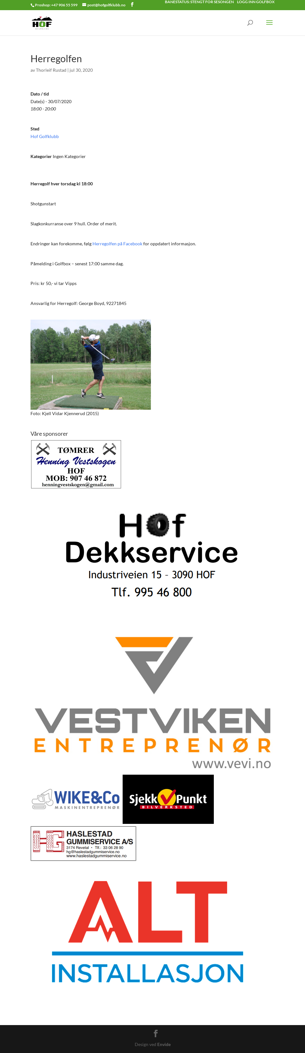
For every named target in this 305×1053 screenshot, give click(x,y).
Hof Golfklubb (44, 136)
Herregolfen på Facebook (117, 243)
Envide (164, 1044)
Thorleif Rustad (51, 70)
